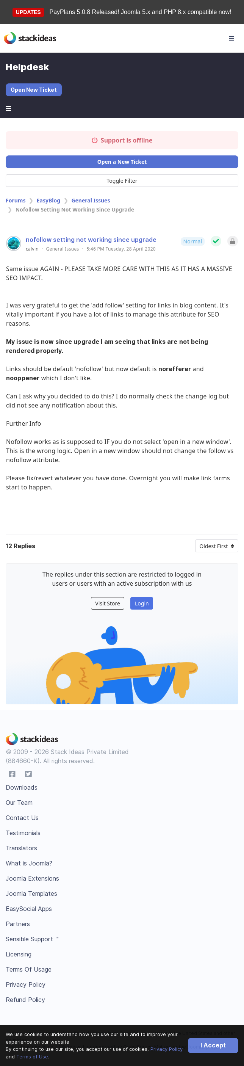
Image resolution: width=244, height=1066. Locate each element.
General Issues (90, 200)
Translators (21, 848)
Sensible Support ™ (32, 939)
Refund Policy (25, 999)
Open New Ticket (34, 89)
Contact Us (22, 817)
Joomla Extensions (32, 878)
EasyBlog (48, 200)
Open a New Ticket (122, 161)
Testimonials (23, 833)
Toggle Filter (122, 180)
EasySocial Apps (29, 908)
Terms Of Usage (29, 969)
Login (142, 603)
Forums (15, 200)
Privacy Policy (166, 1049)
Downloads (22, 787)
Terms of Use (32, 1056)
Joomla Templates (31, 893)
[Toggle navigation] (231, 38)
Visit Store (107, 603)
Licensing (18, 954)
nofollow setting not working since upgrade (91, 239)
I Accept (213, 1045)
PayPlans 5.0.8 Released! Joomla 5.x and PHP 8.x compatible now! (140, 12)
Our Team (19, 802)
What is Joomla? (29, 863)
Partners (18, 924)
